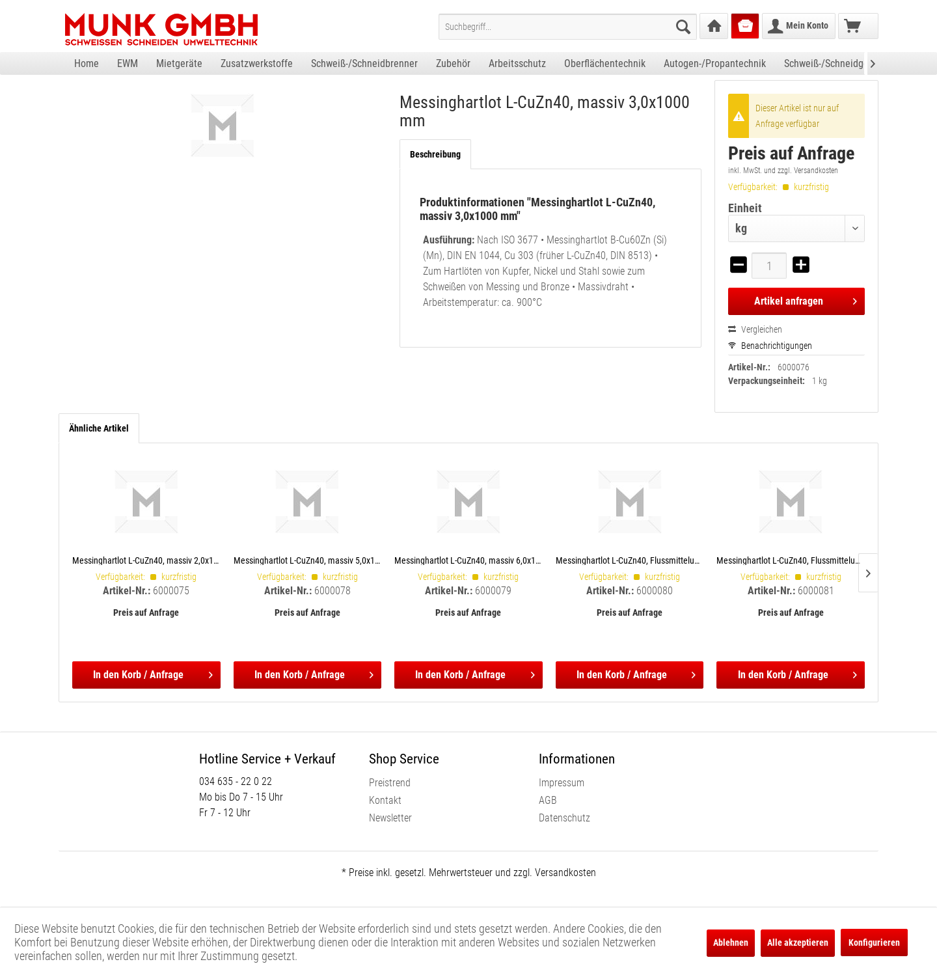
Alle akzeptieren (797, 942)
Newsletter (390, 818)
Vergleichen (755, 329)
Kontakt (385, 800)
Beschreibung (435, 154)
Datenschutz (564, 818)
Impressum (561, 783)
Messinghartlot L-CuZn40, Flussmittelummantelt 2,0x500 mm (630, 560)
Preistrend (390, 783)
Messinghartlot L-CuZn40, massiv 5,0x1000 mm (308, 560)
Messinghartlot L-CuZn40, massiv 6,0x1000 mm (468, 560)
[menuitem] (568, 27)
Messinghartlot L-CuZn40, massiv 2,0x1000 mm (146, 560)
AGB (548, 800)
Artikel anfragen (805, 299)
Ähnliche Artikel (99, 428)
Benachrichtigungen (770, 345)
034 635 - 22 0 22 (235, 781)
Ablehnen (730, 942)
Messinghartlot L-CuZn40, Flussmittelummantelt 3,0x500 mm (790, 560)
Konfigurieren (874, 942)
